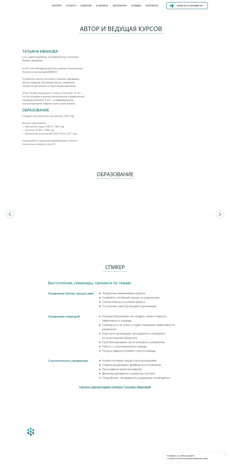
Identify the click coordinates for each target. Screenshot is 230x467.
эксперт (57, 5)
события (85, 5)
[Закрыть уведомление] (224, 454)
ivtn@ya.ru (98, 439)
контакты (152, 5)
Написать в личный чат (190, 5)
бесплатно (119, 5)
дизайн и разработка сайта (48, 462)
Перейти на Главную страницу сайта (57, 449)
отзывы (136, 5)
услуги (70, 5)
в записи (102, 5)
